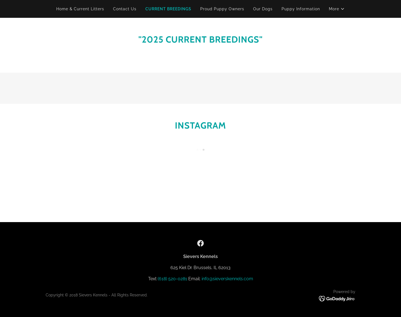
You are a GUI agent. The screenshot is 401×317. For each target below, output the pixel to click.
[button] (337, 9)
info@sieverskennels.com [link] (227, 278)
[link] (200, 243)
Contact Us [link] (124, 9)
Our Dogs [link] (263, 9)
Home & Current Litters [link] (80, 9)
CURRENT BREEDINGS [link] (168, 9)
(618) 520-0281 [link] (172, 278)
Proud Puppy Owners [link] (222, 9)
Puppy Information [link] (301, 9)
